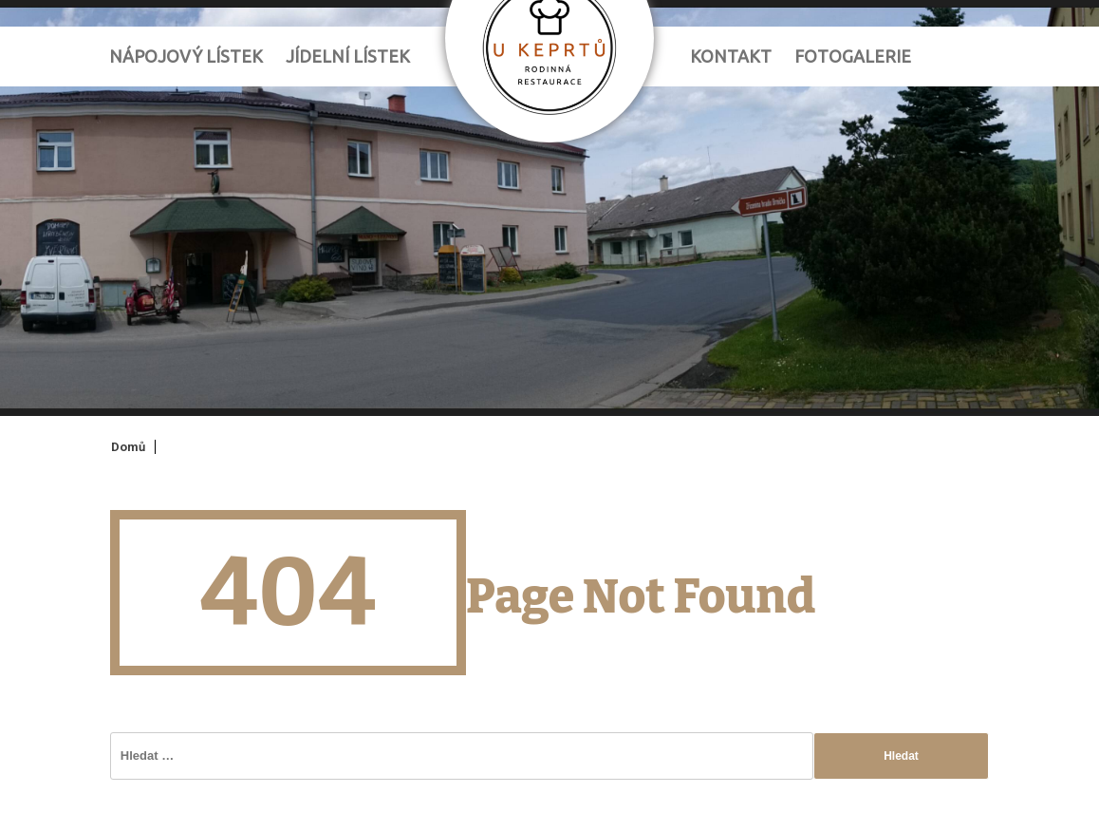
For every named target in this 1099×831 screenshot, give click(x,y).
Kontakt (731, 56)
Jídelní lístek (348, 56)
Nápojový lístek (186, 56)
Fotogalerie (852, 56)
